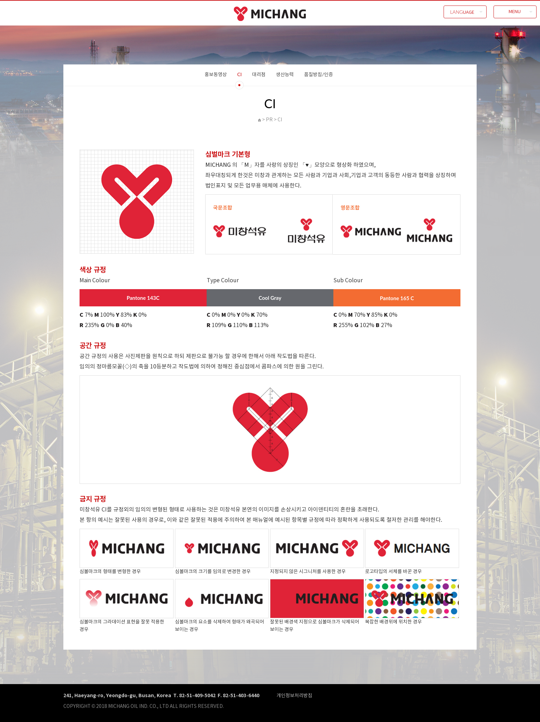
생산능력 (285, 74)
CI (239, 74)
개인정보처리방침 (294, 695)
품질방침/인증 (318, 74)
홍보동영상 (216, 74)
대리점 (259, 74)
